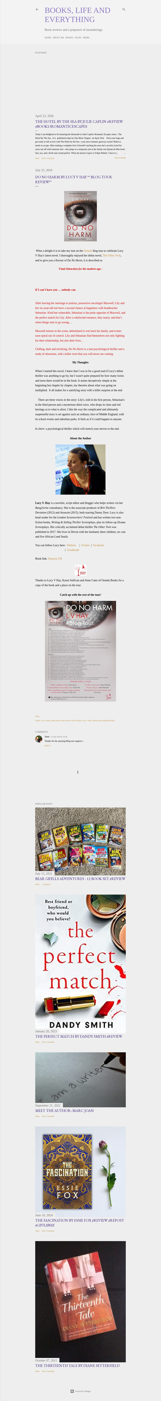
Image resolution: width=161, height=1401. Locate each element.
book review (65, 720)
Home (48, 37)
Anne (47, 736)
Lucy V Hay (86, 720)
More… (87, 37)
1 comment (46, 884)
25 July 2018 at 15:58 (59, 737)
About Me (58, 37)
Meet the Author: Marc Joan (64, 1110)
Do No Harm (76, 720)
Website (72, 545)
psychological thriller (107, 720)
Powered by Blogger (80, 1391)
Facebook (98, 545)
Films (78, 37)
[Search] (124, 9)
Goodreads (73, 550)
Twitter (85, 545)
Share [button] (37, 158)
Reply (47, 746)
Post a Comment (48, 158)
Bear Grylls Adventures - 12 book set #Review (80, 878)
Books (69, 37)
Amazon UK (55, 558)
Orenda (88, 250)
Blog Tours (56, 720)
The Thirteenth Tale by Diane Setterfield (77, 1365)
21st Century (46, 720)
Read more (120, 158)
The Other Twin (112, 255)
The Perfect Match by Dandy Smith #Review (78, 1036)
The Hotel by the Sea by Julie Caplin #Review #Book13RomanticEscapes (79, 124)
